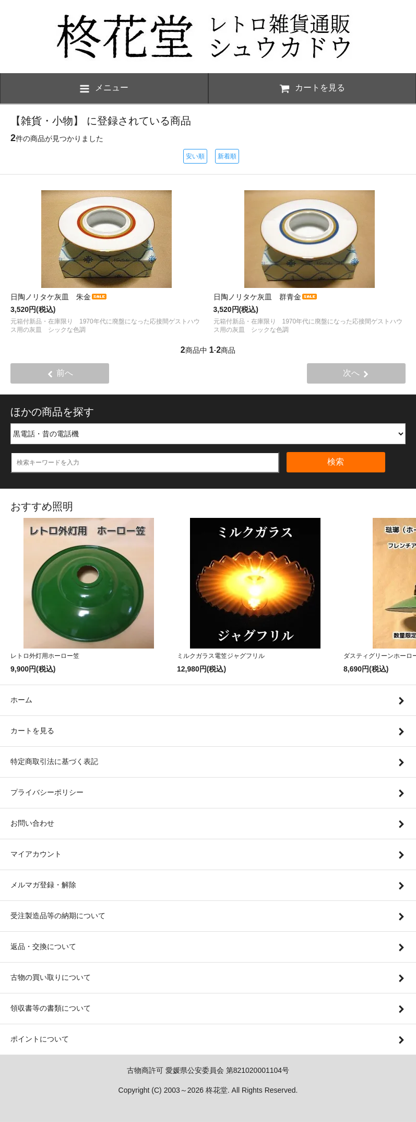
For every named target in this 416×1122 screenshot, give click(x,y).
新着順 (227, 156)
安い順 (195, 156)
